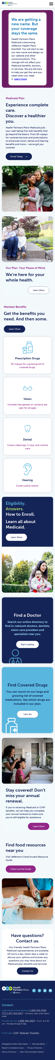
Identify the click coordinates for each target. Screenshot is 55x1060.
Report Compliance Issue (13, 1048)
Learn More (14, 329)
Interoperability (38, 1044)
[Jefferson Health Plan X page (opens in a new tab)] (39, 991)
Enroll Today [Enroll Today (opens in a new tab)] (18, 156)
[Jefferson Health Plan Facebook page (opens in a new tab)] (34, 991)
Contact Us (27, 971)
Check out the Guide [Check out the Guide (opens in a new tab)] (20, 869)
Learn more (20, 78)
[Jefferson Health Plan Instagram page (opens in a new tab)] (50, 991)
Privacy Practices (34, 1048)
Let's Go (28, 714)
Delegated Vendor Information (15, 1044)
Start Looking (27, 644)
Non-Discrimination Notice (32, 1052)
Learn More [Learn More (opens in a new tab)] (38, 290)
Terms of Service (9, 1052)
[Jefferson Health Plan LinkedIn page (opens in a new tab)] (45, 991)
